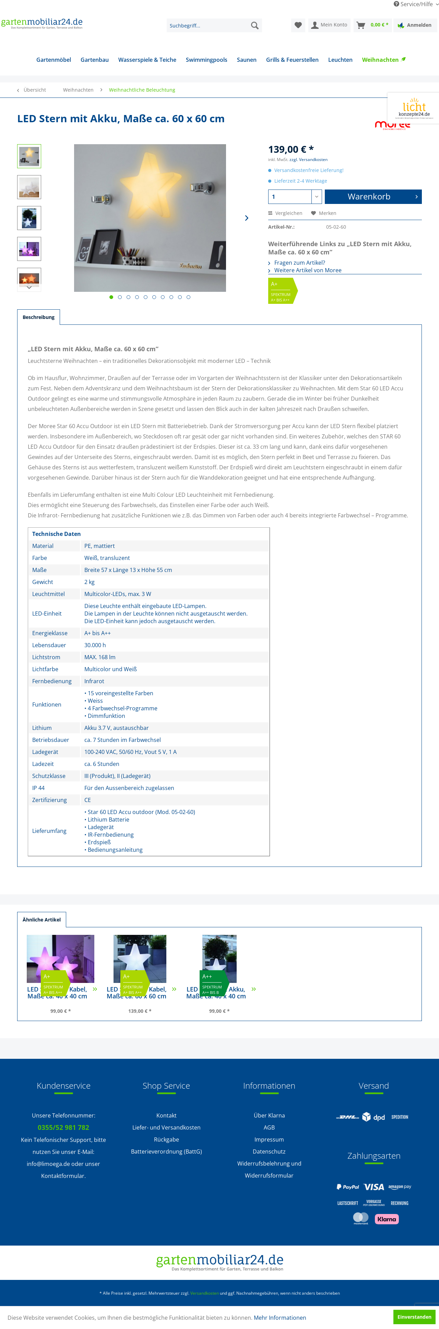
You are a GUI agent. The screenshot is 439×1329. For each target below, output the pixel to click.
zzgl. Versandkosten (308, 159)
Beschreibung (39, 317)
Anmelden (414, 25)
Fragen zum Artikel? (296, 262)
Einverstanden (414, 1317)
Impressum (269, 1139)
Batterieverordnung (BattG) (166, 1151)
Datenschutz (269, 1151)
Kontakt (166, 1115)
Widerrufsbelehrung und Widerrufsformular (269, 1169)
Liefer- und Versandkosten (166, 1127)
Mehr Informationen (280, 1317)
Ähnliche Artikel (42, 919)
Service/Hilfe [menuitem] (414, 4)
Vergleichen (285, 213)
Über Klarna (269, 1115)
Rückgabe (166, 1139)
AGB (269, 1127)
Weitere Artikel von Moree (305, 270)
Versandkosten (204, 1293)
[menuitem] (214, 25)
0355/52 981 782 (63, 1127)
